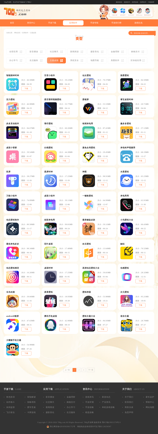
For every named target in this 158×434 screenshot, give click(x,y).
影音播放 (50, 397)
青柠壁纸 (48, 123)
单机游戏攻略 (108, 407)
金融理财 (71, 397)
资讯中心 (31, 23)
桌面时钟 (48, 268)
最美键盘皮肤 (88, 220)
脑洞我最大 (147, 15)
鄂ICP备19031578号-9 (111, 422)
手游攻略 (89, 407)
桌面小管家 (11, 148)
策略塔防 (31, 402)
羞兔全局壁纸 (88, 148)
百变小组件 (49, 75)
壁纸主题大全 (88, 316)
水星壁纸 (124, 172)
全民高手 (123, 15)
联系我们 (129, 402)
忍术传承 (131, 15)
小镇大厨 (114, 15)
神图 (84, 172)
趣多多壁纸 (125, 123)
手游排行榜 (116, 23)
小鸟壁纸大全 (126, 220)
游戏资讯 (89, 397)
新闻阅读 (50, 407)
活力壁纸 (10, 99)
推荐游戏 (135, 2)
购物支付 (71, 402)
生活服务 (71, 412)
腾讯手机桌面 (50, 316)
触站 (122, 244)
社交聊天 (50, 402)
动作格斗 (10, 402)
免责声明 (129, 412)
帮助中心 (150, 402)
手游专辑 (94, 23)
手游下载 (52, 23)
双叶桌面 (48, 244)
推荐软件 (143, 2)
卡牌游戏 (31, 412)
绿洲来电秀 (87, 123)
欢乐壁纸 (86, 244)
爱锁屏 (85, 99)
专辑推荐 (151, 2)
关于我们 (129, 397)
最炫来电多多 (12, 244)
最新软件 (127, 2)
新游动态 (106, 397)
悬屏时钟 (48, 172)
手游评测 (89, 402)
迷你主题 (124, 316)
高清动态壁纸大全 (90, 268)
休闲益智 (10, 407)
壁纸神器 (86, 292)
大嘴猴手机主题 (13, 340)
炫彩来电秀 (49, 220)
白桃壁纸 (48, 148)
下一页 (90, 370)
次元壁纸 (124, 292)
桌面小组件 (49, 196)
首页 (12, 23)
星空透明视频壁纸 (52, 99)
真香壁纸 (48, 292)
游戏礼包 (138, 23)
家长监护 (150, 397)
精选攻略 (89, 412)
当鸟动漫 (10, 292)
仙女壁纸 (86, 75)
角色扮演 (10, 397)
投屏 (8, 172)
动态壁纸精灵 (12, 268)
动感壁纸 (124, 268)
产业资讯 (106, 402)
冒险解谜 (31, 397)
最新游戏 (119, 2)
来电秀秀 (124, 196)
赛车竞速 (31, 407)
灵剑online (139, 15)
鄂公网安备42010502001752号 (62, 426)
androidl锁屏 (12, 316)
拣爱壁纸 (124, 75)
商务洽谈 (129, 407)
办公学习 (71, 407)
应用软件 (73, 23)
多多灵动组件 (12, 123)
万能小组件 (11, 196)
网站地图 (150, 407)
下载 (26, 89)
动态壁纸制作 (12, 220)
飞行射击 (10, 412)
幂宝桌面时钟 (126, 99)
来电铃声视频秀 (127, 148)
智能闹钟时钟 (12, 75)
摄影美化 (50, 412)
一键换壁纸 (87, 196)
